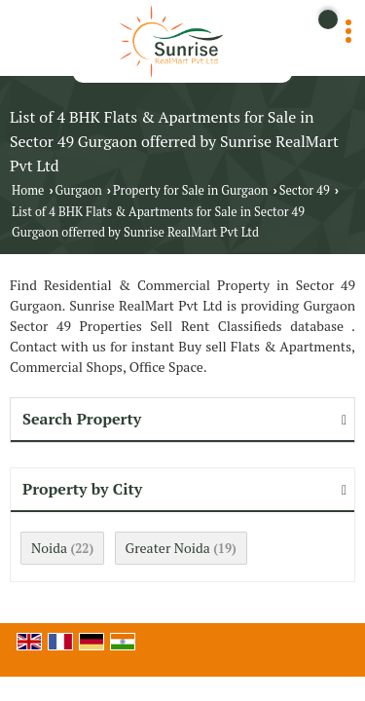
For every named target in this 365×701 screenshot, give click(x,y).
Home (28, 190)
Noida (49, 547)
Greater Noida (168, 547)
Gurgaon (78, 190)
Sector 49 (304, 190)
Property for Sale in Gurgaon (190, 190)
